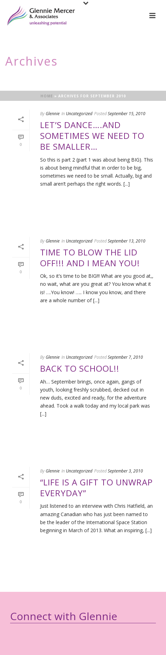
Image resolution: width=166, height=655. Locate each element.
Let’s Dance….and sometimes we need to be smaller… (92, 135)
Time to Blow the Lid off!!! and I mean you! (90, 257)
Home (46, 96)
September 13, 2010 (126, 241)
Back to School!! (79, 368)
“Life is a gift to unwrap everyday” (96, 487)
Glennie (53, 114)
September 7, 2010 (125, 357)
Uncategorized (79, 114)
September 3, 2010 (125, 471)
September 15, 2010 (126, 114)
